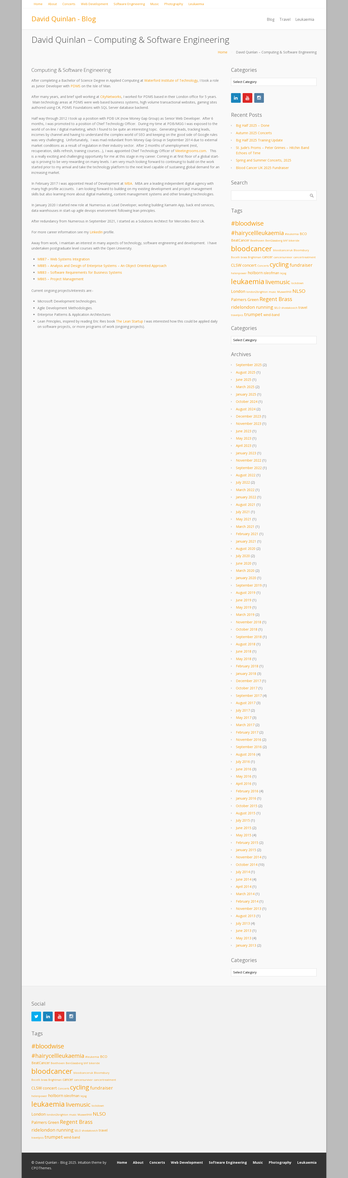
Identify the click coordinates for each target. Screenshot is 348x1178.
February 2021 (247, 533)
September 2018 (249, 636)
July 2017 (243, 710)
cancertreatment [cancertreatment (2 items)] (304, 257)
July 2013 (243, 923)
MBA (128, 183)
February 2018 (247, 666)
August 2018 (245, 644)
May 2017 (243, 717)
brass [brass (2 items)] (244, 257)
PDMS (75, 86)
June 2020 (243, 563)
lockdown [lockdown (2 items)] (297, 283)
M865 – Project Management (60, 279)
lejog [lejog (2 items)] (283, 273)
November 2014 (248, 857)
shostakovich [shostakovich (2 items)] (289, 307)
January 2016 (246, 798)
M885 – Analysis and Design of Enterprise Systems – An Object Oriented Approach (102, 265)
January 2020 (246, 577)
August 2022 (245, 475)
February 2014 (247, 901)
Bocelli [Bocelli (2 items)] (235, 257)
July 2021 (243, 511)
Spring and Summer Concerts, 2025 (263, 160)
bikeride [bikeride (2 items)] (294, 240)
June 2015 (243, 827)
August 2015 (245, 813)
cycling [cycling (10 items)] (279, 264)
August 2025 (245, 372)
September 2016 (249, 746)
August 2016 (245, 754)
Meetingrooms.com (190, 150)
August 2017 (245, 702)
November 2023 (248, 423)
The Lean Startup (129, 321)
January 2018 (246, 673)
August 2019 (245, 592)
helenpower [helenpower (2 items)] (239, 273)
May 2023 (243, 438)
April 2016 (243, 783)
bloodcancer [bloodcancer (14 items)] (251, 248)
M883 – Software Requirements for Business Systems (79, 272)
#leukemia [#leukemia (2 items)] (292, 234)
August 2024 (245, 409)
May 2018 (243, 658)
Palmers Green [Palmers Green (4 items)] (245, 299)
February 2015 (247, 842)
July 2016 (243, 761)
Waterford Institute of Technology (171, 80)
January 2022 (246, 497)
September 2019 (249, 585)
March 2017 (245, 724)
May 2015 (243, 835)
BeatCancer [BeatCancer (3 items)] (240, 240)
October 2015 (246, 805)
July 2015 (243, 820)
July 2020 (243, 555)
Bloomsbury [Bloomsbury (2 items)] (301, 250)
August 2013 (245, 915)
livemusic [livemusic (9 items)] (277, 282)
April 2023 (243, 445)
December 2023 (248, 416)
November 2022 (248, 460)
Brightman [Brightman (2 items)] (254, 257)
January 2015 (246, 849)
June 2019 (243, 600)
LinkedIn (96, 232)
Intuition (84, 1162)
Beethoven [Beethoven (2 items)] (257, 240)
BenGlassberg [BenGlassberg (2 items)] (273, 240)
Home (222, 52)
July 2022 (243, 482)
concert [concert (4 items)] (249, 265)
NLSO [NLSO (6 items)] (298, 290)
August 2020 (245, 548)
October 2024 (246, 401)
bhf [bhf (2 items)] (285, 240)
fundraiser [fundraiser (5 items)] (301, 265)
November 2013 (248, 908)
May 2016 (243, 776)
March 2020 (245, 570)
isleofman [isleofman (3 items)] (271, 273)
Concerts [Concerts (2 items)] (263, 265)
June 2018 (243, 651)
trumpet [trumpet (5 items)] (253, 314)
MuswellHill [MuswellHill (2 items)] (284, 292)
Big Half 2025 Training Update (259, 140)
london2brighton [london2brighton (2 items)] (257, 292)
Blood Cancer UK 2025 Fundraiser (262, 167)
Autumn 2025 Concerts (254, 133)
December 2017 (248, 680)
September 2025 (249, 364)
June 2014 (243, 879)
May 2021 (243, 519)
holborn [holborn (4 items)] (255, 272)
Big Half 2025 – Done (252, 125)
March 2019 (245, 614)
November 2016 (248, 739)
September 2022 (249, 467)
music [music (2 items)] (272, 292)
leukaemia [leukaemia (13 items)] (247, 281)
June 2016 (243, 769)
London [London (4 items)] (238, 291)
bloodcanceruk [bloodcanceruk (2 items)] (283, 250)
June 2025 (243, 379)
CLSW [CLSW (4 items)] (236, 265)
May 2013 (243, 938)
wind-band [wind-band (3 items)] (271, 314)
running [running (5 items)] (264, 307)
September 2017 (249, 695)
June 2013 (243, 930)
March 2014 (245, 893)
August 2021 (245, 504)
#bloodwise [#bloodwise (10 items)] (247, 223)
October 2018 (246, 629)
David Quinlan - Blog (63, 18)
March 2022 (245, 489)
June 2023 (243, 431)
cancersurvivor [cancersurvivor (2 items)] (283, 257)
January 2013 (246, 945)
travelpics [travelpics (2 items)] (237, 315)
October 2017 (246, 688)
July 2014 (243, 871)
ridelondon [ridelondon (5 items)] (243, 307)
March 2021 (245, 526)
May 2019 (243, 607)
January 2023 (246, 453)
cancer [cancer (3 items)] (267, 257)
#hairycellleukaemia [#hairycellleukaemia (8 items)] (257, 233)
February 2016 (247, 791)
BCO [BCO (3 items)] (303, 233)
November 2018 (248, 622)
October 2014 (246, 864)
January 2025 (246, 394)
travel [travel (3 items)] (302, 307)
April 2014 (243, 886)
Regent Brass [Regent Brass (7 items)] (276, 298)
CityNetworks (110, 96)
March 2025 (245, 386)
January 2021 (246, 541)
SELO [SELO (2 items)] (277, 307)
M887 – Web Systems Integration (63, 259)
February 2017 (247, 732)
